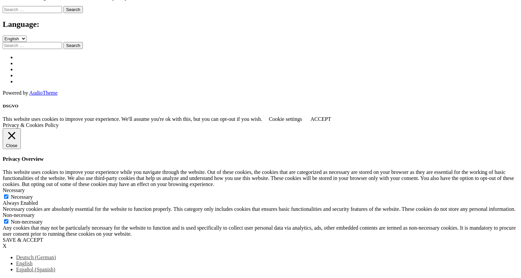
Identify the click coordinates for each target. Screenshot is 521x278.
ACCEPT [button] (320, 119)
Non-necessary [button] (19, 215)
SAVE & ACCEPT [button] (23, 240)
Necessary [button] (14, 190)
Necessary (22, 197)
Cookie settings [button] (285, 119)
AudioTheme (43, 93)
